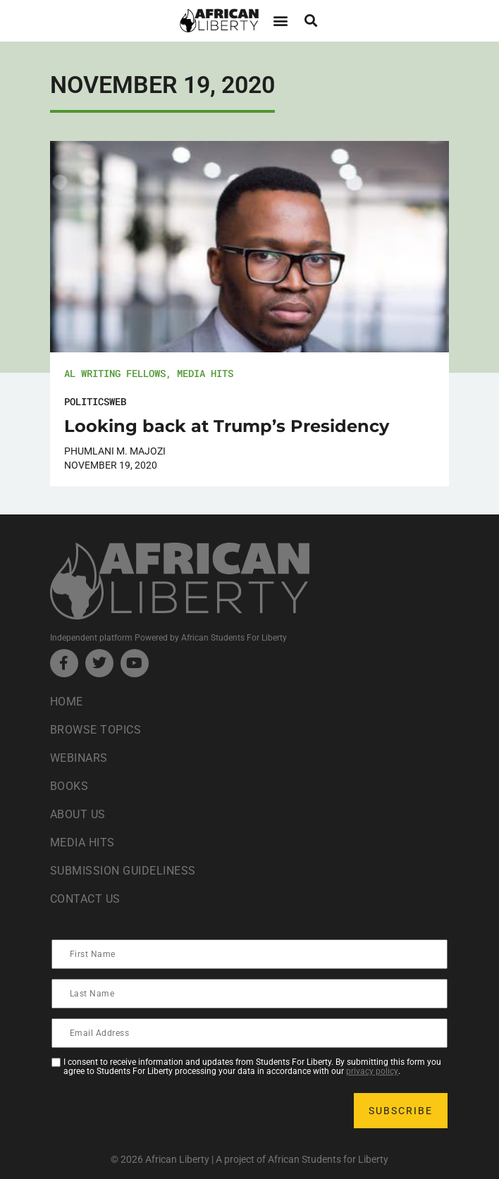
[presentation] (160, 1110)
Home (66, 701)
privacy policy (372, 1071)
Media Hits (205, 373)
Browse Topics (96, 729)
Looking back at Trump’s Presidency (226, 426)
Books (69, 786)
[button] (280, 20)
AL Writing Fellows (115, 373)
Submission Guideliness (123, 870)
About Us (78, 814)
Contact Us (85, 899)
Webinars (79, 758)
